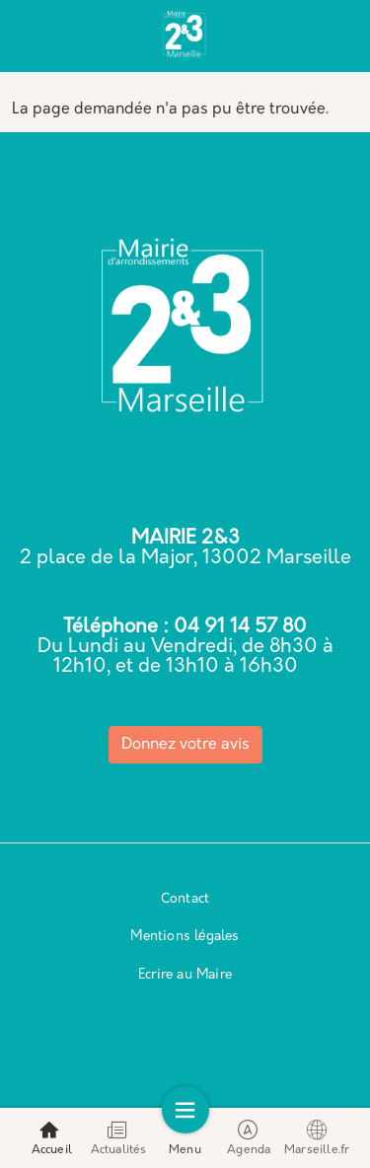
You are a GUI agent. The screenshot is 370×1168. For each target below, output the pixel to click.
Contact (185, 899)
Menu (185, 1138)
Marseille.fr (316, 1138)
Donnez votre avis (185, 745)
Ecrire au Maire (185, 975)
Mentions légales (184, 936)
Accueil (52, 1138)
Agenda (248, 1138)
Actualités (119, 1138)
